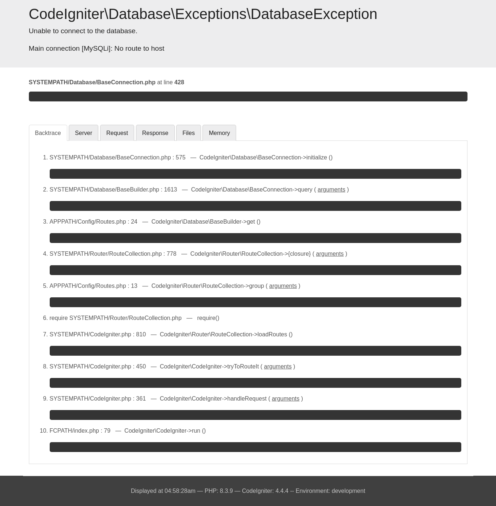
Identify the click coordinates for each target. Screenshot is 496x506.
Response (155, 133)
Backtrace (48, 133)
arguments (331, 189)
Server (83, 133)
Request (117, 133)
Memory (219, 133)
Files (188, 133)
